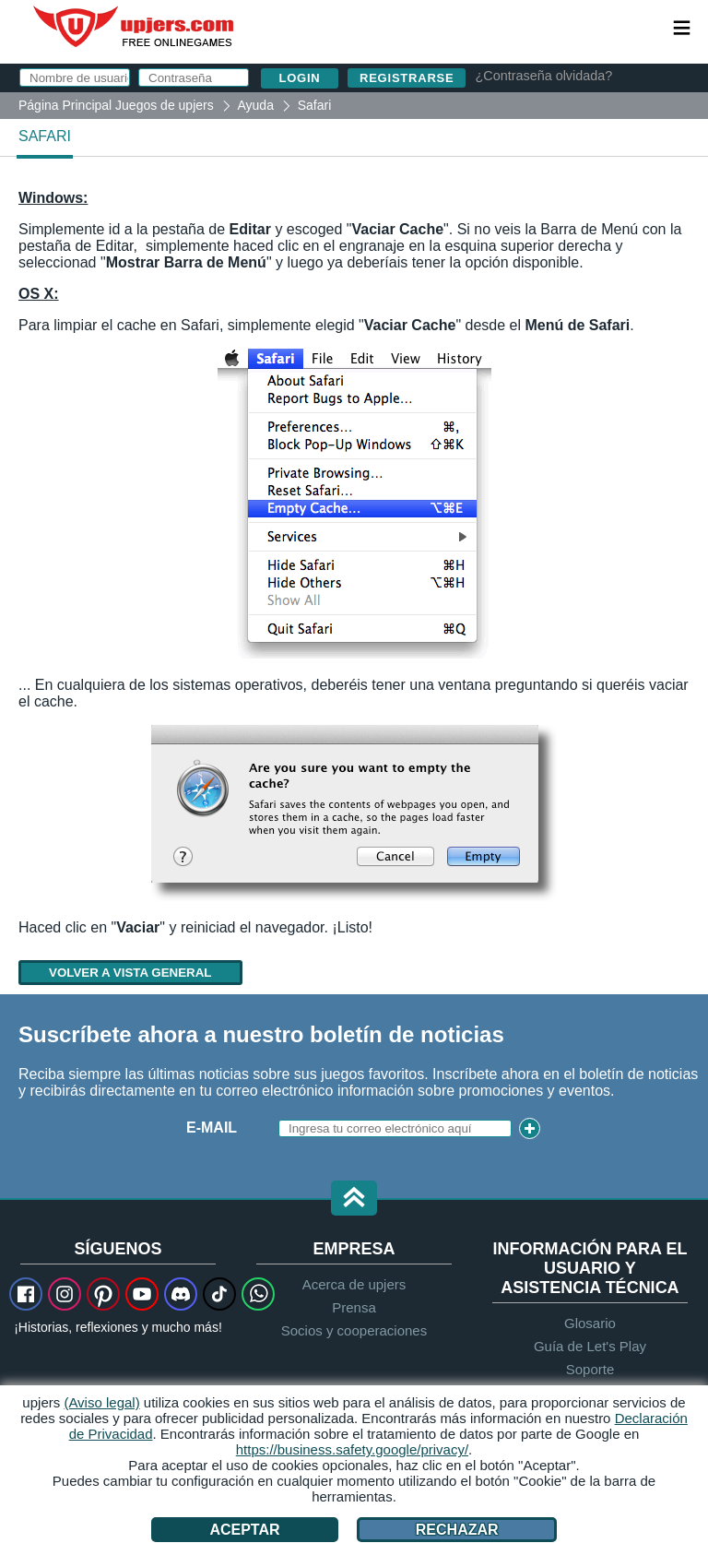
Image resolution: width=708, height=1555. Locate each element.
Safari (44, 136)
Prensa (354, 1307)
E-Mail (211, 1127)
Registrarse (407, 78)
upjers (134, 27)
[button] (354, 1199)
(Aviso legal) (101, 1402)
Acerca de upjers (354, 1284)
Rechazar (457, 1529)
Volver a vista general (130, 972)
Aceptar (244, 1529)
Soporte (590, 1369)
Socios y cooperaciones (354, 1330)
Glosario (590, 1323)
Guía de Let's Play (590, 1346)
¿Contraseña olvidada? (543, 75)
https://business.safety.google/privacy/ (352, 1449)
